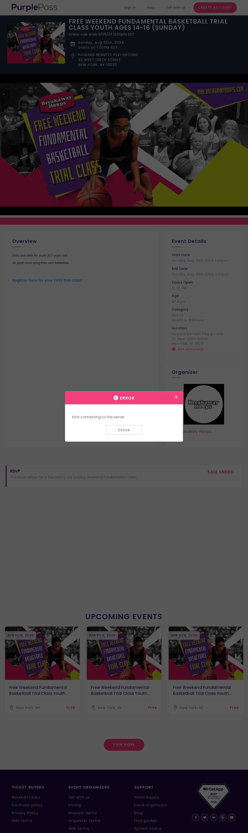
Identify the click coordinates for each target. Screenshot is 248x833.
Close (124, 429)
